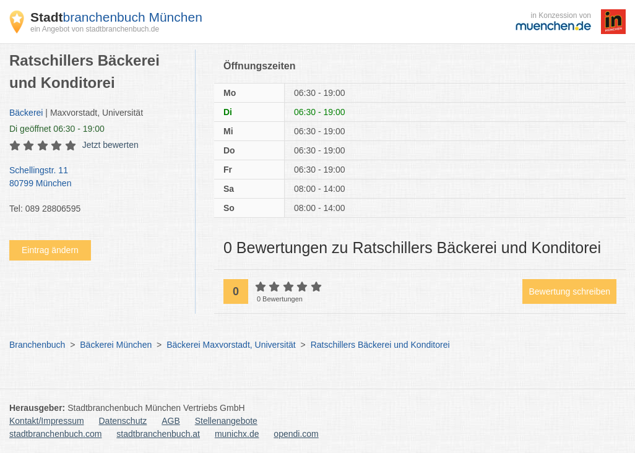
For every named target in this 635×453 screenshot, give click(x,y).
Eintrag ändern (50, 250)
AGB (171, 421)
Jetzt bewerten (110, 145)
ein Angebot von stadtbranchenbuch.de (94, 29)
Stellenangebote (226, 421)
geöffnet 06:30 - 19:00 (57, 129)
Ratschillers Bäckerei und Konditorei (380, 345)
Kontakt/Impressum (46, 421)
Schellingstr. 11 (96, 177)
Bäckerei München (116, 345)
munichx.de (237, 434)
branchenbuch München (116, 17)
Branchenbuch (37, 345)
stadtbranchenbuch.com (55, 434)
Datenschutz (123, 421)
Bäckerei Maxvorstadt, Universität (231, 345)
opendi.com (296, 434)
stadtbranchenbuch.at (158, 434)
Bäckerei (26, 113)
